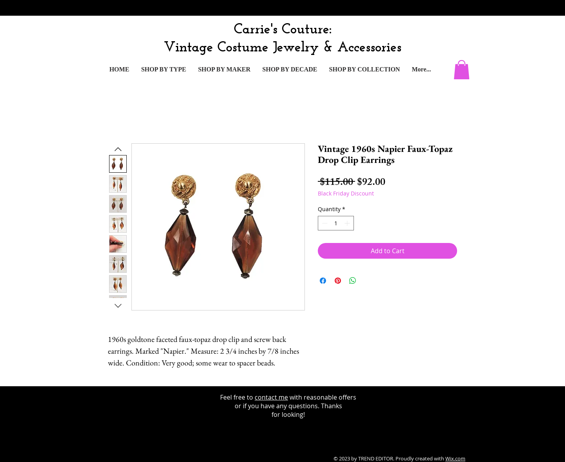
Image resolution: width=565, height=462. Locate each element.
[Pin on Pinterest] (338, 280)
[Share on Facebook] (323, 280)
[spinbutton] (336, 223)
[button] (462, 69)
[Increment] (348, 223)
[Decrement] (324, 223)
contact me (271, 397)
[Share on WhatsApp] (352, 280)
